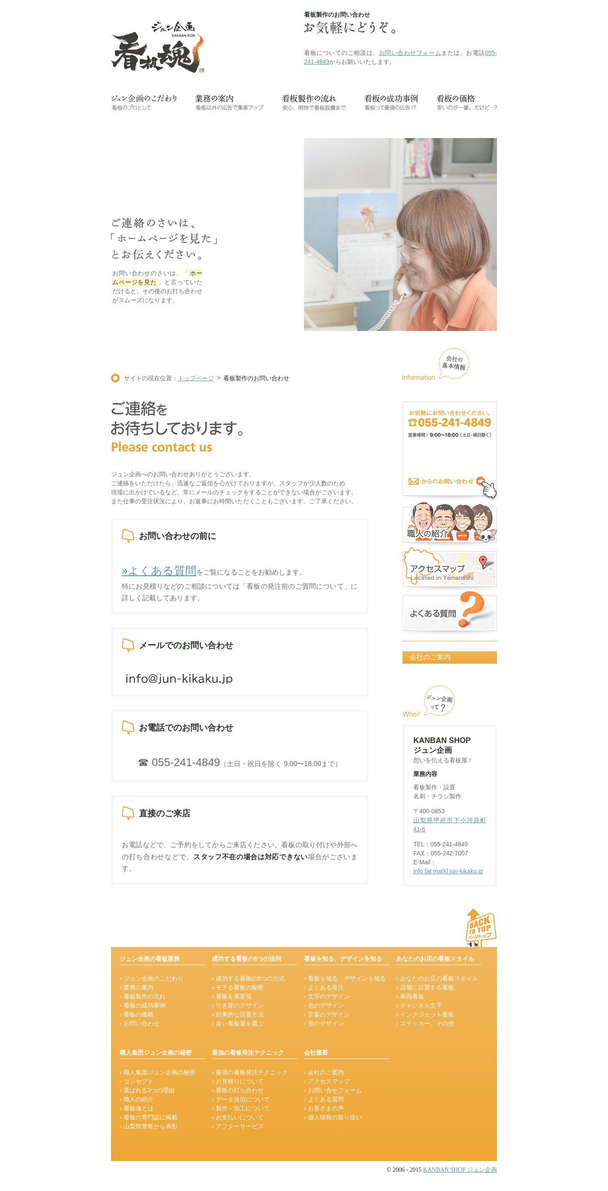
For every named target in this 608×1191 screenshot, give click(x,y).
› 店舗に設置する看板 (425, 987)
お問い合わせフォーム (410, 52)
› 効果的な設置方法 (238, 1014)
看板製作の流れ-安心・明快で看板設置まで (314, 102)
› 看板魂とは (137, 1108)
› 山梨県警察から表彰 (149, 1126)
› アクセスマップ (327, 1081)
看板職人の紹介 (450, 523)
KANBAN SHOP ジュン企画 (460, 1170)
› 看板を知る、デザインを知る (345, 978)
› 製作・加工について (241, 1108)
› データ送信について (241, 1099)
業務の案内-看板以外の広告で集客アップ (229, 102)
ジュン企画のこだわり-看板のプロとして (143, 102)
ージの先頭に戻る (460, 927)
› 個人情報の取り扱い (333, 1117)
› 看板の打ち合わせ (238, 1090)
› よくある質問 (324, 1099)
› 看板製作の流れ (143, 996)
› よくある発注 (324, 987)
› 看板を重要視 (232, 996)
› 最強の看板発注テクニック (250, 1072)
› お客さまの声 (324, 1108)
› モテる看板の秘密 (238, 987)
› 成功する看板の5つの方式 (248, 978)
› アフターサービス (238, 1126)
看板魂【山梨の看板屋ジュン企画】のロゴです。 (158, 47)
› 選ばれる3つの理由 (147, 1090)
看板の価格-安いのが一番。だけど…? (466, 102)
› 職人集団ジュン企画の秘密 (158, 1072)
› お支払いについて (238, 1117)
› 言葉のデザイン (327, 1014)
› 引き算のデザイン (238, 1005)
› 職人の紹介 (137, 1099)
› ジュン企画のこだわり (152, 978)
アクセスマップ (450, 568)
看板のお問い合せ (450, 451)
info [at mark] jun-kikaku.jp (448, 871)
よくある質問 (450, 613)
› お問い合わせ (140, 1023)
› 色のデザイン (324, 1005)
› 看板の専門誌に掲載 (149, 1117)
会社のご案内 (430, 657)
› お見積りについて (238, 1081)
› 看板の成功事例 (143, 1005)
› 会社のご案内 (324, 1072)
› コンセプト (137, 1081)
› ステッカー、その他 (425, 1023)
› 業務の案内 (137, 987)
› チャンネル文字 (419, 1005)
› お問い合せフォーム (333, 1090)
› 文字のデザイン (327, 996)
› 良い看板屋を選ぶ (238, 1023)
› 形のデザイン (324, 1023)
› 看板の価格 (137, 1014)
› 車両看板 (410, 996)
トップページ (196, 378)
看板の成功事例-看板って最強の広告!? (391, 102)
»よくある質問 (159, 571)
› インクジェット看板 (425, 1014)
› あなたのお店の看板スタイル (437, 978)
